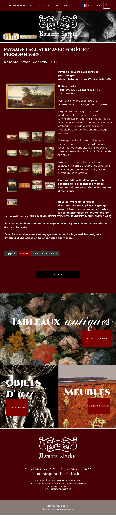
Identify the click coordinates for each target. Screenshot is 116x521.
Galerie (42, 5)
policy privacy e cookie (58, 512)
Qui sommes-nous (20, 5)
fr (84, 5)
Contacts (64, 5)
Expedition (53, 5)
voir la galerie (100, 345)
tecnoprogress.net (64, 515)
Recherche (100, 6)
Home (9, 5)
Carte (32, 5)
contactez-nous (46, 260)
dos (58, 281)
